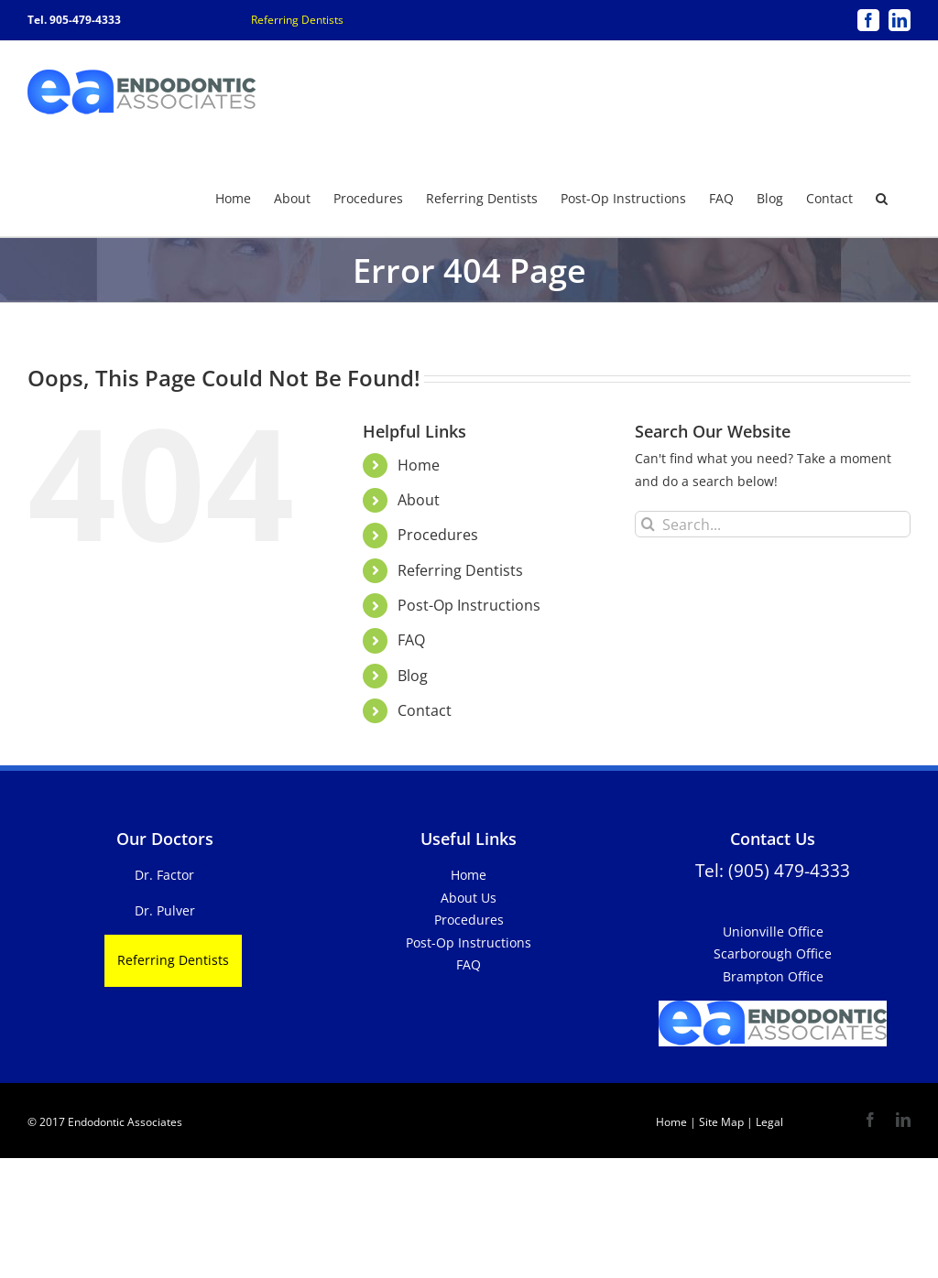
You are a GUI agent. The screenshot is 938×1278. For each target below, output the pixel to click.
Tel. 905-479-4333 (74, 19)
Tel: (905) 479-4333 (772, 869)
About (419, 499)
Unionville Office (773, 930)
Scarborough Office (773, 952)
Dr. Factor (164, 874)
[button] (882, 196)
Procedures (438, 534)
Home (419, 464)
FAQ (411, 639)
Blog (413, 675)
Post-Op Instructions (469, 604)
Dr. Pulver (165, 909)
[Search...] (773, 523)
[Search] (648, 523)
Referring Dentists (297, 19)
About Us (468, 896)
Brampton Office (773, 975)
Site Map (721, 1121)
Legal (768, 1121)
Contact (425, 709)
